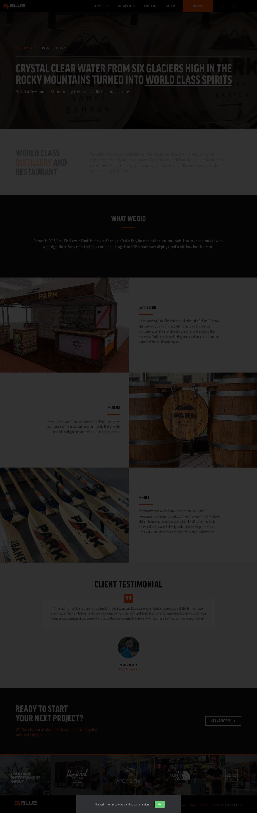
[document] (128, 406)
